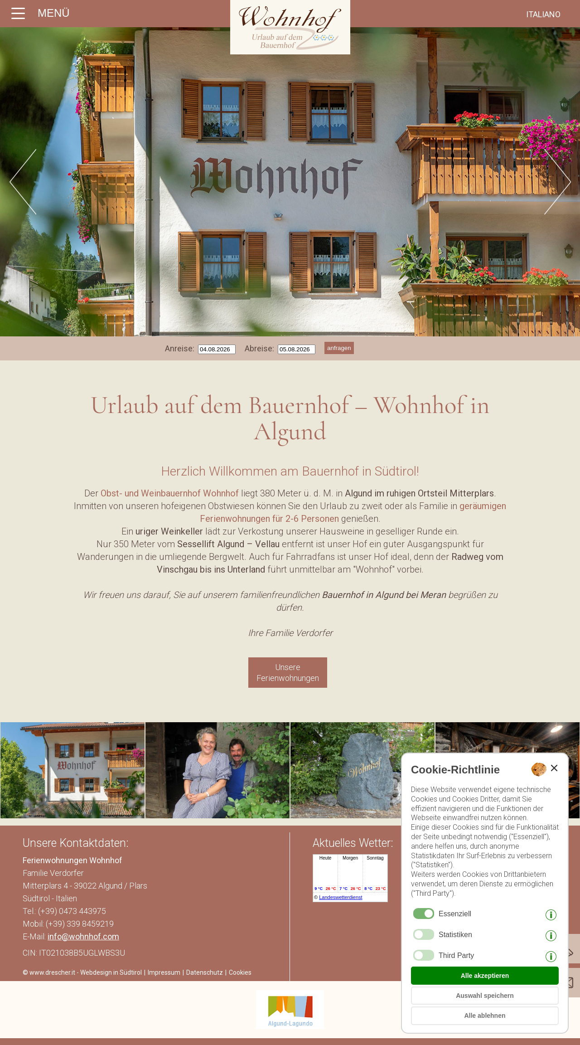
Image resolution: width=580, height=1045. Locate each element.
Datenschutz (204, 972)
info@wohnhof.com (83, 936)
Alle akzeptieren (485, 975)
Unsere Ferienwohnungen (287, 672)
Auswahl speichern (485, 995)
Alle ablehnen (484, 1015)
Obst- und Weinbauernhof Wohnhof (170, 493)
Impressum (164, 972)
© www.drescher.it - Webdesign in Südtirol (82, 972)
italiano (543, 14)
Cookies (240, 972)
